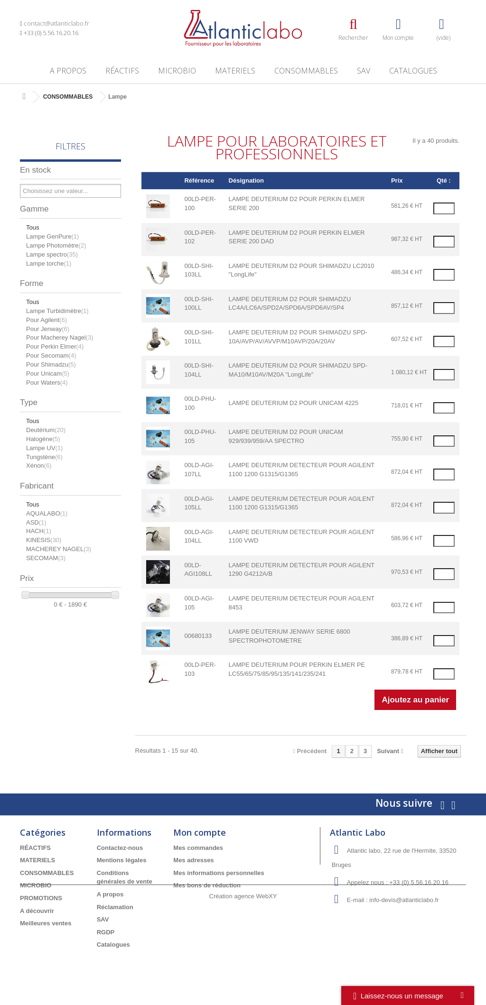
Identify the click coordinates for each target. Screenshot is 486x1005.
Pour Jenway (47, 328)
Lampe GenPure (52, 236)
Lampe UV (44, 448)
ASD (36, 522)
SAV (363, 70)
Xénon (38, 465)
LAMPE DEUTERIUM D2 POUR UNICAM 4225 (294, 402)
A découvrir (37, 910)
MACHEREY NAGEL (58, 549)
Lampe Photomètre (56, 245)
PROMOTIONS (41, 898)
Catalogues (413, 70)
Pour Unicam (47, 373)
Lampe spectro (52, 254)
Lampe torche (48, 263)
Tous (32, 227)
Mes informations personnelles (218, 872)
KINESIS (43, 540)
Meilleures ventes (45, 923)
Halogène (43, 439)
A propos (68, 70)
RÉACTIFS (122, 70)
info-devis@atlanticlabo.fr (404, 900)
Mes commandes (198, 847)
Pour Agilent (46, 319)
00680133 (198, 635)
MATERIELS (235, 70)
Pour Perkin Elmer (55, 346)
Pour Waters (47, 382)
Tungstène (44, 457)
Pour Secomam (51, 355)
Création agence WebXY (243, 978)
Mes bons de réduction (207, 885)
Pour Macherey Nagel (59, 337)
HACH (38, 531)
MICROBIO (177, 70)
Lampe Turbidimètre (57, 310)
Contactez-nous (120, 847)
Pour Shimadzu (51, 364)
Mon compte (199, 832)
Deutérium (45, 429)
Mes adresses (193, 860)
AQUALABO (46, 513)
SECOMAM (45, 558)
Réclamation (115, 907)
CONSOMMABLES (306, 70)
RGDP (106, 932)
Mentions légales (122, 860)
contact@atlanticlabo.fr (56, 23)
